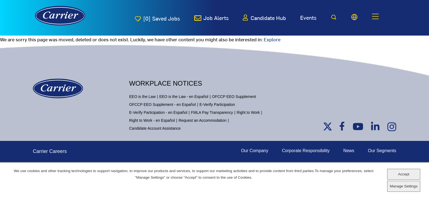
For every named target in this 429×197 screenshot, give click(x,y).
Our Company (254, 150)
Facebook (343, 126)
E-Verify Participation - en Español (158, 112)
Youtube (356, 126)
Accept (403, 174)
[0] (161, 18)
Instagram (391, 126)
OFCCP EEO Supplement (234, 96)
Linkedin (375, 126)
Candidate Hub (268, 17)
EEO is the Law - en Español (183, 96)
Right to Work (248, 112)
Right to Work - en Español (152, 120)
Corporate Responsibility (306, 150)
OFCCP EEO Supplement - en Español (162, 104)
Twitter (327, 126)
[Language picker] (354, 17)
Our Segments (382, 150)
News (348, 150)
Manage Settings (404, 186)
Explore (272, 39)
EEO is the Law (142, 96)
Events (308, 17)
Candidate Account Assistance (155, 128)
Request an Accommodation (203, 120)
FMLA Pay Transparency (212, 112)
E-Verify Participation (217, 104)
